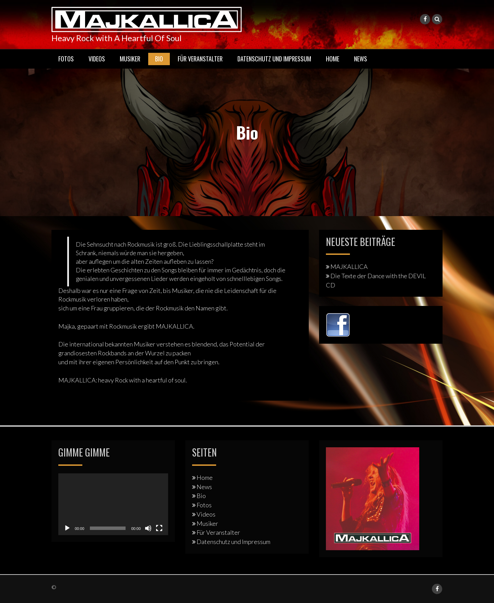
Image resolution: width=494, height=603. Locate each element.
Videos (97, 58)
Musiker (130, 58)
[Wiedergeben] (67, 528)
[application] (113, 504)
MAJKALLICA (349, 266)
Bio (159, 58)
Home (332, 58)
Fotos (66, 58)
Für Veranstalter (200, 58)
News (360, 58)
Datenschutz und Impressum (274, 58)
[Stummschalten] (148, 528)
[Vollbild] (159, 528)
